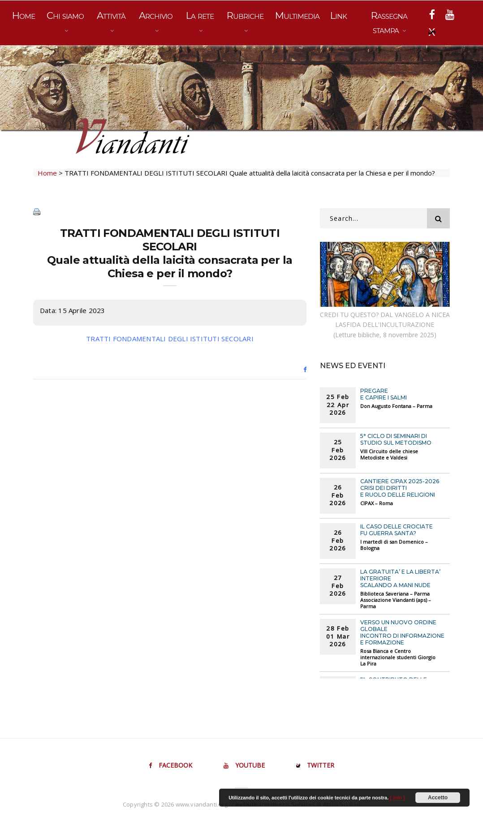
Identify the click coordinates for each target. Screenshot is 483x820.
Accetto (438, 797)
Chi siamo (65, 15)
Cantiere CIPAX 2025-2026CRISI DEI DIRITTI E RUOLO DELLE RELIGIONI (399, 488)
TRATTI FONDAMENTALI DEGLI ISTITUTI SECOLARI (170, 338)
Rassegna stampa (389, 22)
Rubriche (245, 15)
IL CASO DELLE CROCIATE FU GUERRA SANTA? (396, 530)
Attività (111, 15)
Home (23, 15)
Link (338, 15)
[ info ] (397, 797)
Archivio (155, 15)
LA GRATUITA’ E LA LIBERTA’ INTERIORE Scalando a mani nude (400, 578)
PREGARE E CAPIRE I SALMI (383, 394)
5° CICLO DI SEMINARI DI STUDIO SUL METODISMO (395, 439)
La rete (200, 15)
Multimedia (297, 15)
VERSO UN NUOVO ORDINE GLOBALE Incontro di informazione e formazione (402, 632)
